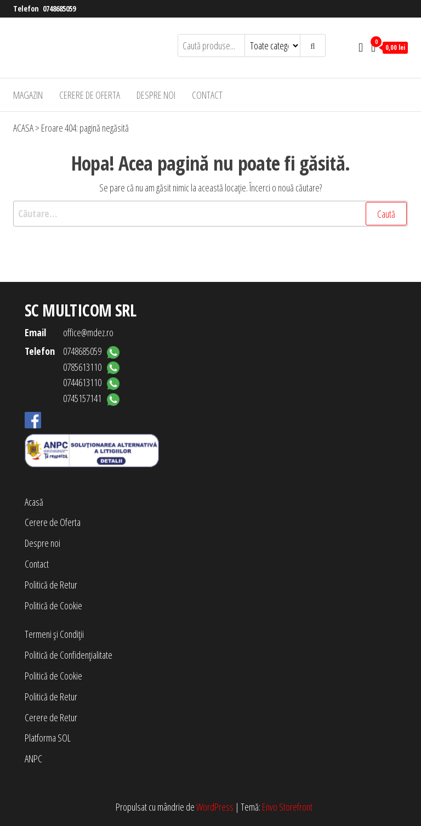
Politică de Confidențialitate (68, 654)
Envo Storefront (287, 806)
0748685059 (59, 8)
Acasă (34, 501)
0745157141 (82, 398)
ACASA (23, 127)
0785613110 (82, 367)
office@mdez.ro (88, 332)
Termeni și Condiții (54, 634)
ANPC (33, 758)
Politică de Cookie (53, 605)
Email (35, 332)
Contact (207, 94)
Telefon (40, 351)
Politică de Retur (51, 584)
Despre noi (155, 94)
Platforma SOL (48, 737)
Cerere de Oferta (89, 94)
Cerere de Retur (51, 717)
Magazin (28, 94)
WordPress (215, 806)
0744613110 (82, 382)
